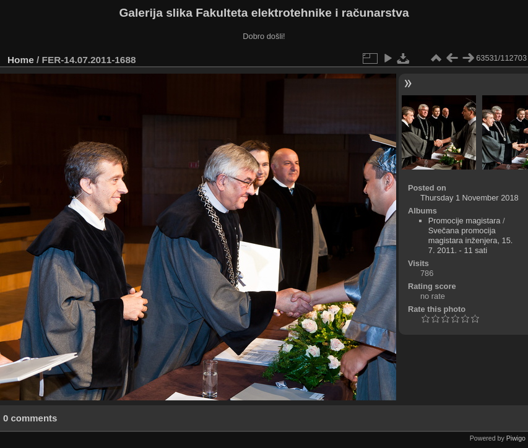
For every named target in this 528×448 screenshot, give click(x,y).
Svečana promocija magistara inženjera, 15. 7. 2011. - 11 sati (470, 240)
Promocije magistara (464, 220)
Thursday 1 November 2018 (469, 197)
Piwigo (516, 438)
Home (20, 59)
